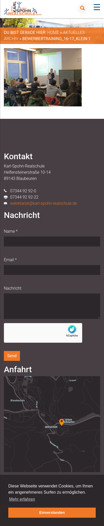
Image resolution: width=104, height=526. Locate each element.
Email (10, 259)
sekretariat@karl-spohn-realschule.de (43, 203)
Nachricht (13, 288)
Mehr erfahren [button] (22, 499)
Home (53, 32)
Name (11, 231)
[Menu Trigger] (97, 7)
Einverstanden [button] (52, 512)
